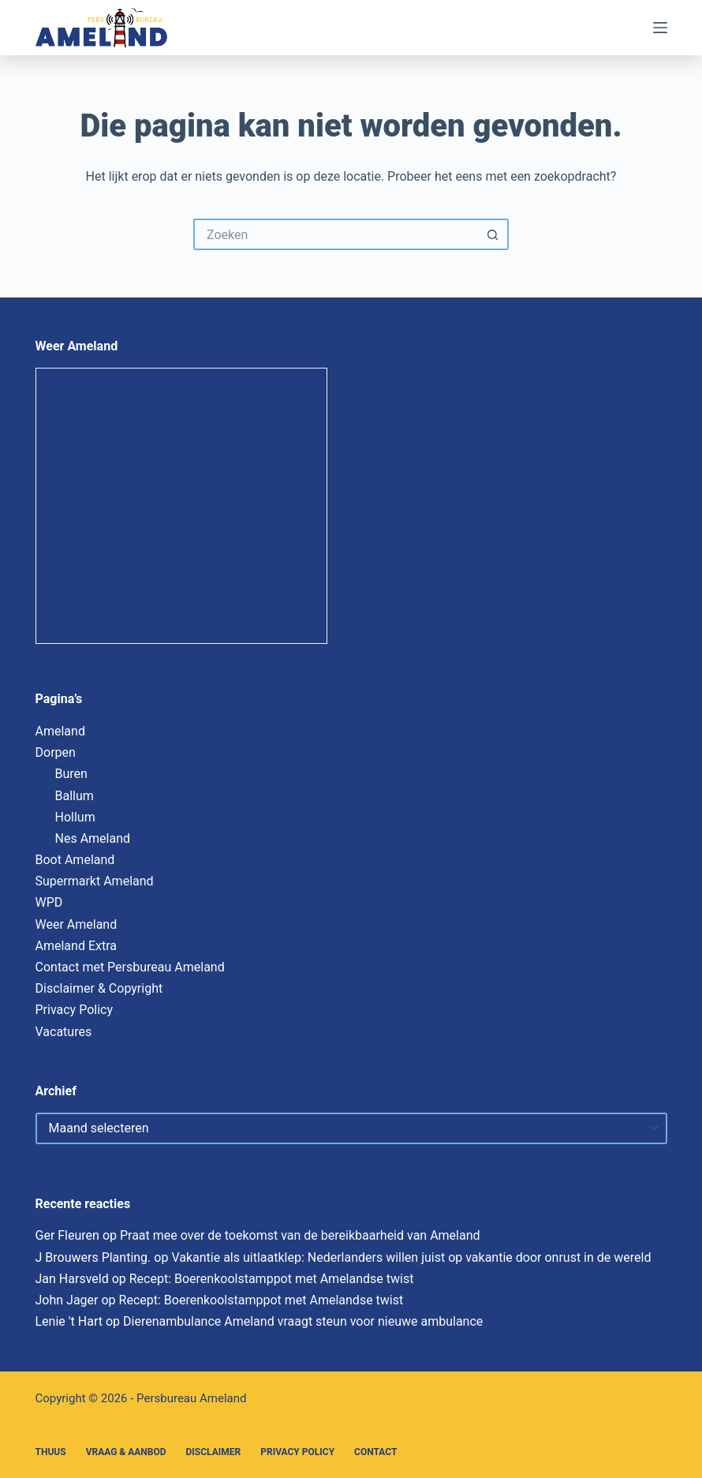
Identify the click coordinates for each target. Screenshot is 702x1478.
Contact (375, 1451)
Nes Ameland (93, 838)
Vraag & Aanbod (126, 1451)
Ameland (60, 731)
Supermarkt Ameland (94, 881)
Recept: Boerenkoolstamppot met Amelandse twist (271, 1278)
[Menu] (660, 28)
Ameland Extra (76, 945)
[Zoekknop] (493, 234)
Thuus (50, 1451)
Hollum (75, 817)
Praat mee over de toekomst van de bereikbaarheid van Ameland (300, 1235)
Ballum (74, 795)
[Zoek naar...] (335, 234)
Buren (71, 773)
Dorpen (55, 752)
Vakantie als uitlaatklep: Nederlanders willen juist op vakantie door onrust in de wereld (411, 1257)
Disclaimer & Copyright (99, 988)
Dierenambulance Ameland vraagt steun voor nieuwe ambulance (303, 1321)
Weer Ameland (76, 924)
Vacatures (63, 1031)
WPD (49, 902)
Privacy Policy (74, 1009)
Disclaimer (213, 1451)
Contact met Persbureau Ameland (130, 967)
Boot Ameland (75, 859)
